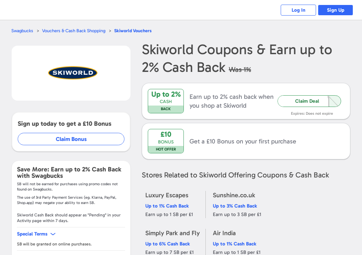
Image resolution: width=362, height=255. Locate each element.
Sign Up (335, 10)
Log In (298, 10)
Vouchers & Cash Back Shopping (73, 30)
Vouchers (133, 30)
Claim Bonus (71, 139)
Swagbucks (22, 30)
